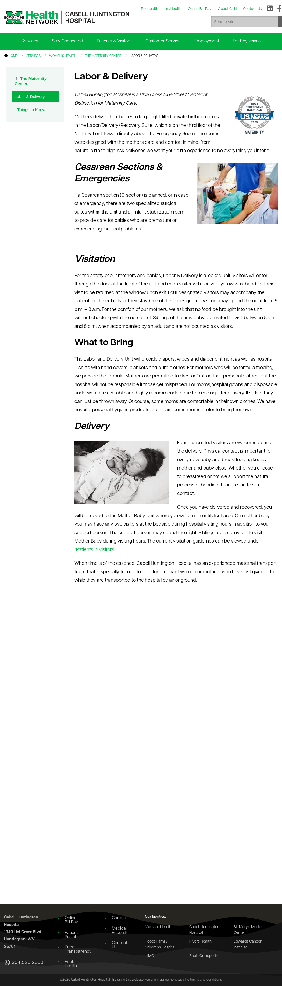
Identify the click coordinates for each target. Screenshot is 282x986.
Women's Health (62, 56)
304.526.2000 (23, 963)
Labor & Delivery (30, 96)
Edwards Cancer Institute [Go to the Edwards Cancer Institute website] (248, 945)
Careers (119, 918)
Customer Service (163, 41)
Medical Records (120, 930)
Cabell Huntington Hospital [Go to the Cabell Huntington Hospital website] (204, 930)
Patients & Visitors (114, 41)
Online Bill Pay (71, 920)
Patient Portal (71, 935)
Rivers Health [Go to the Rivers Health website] (200, 942)
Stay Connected (67, 41)
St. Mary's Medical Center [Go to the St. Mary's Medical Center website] (249, 930)
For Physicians (247, 41)
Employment (206, 41)
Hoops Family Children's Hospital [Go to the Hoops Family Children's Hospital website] (160, 945)
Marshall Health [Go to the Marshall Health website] (158, 927)
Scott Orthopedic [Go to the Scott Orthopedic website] (204, 956)
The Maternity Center (103, 56)
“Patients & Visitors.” (95, 549)
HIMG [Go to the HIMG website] (149, 956)
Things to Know (31, 109)
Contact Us (119, 945)
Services (29, 41)
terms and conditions (206, 979)
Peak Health (71, 964)
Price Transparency (75, 949)
